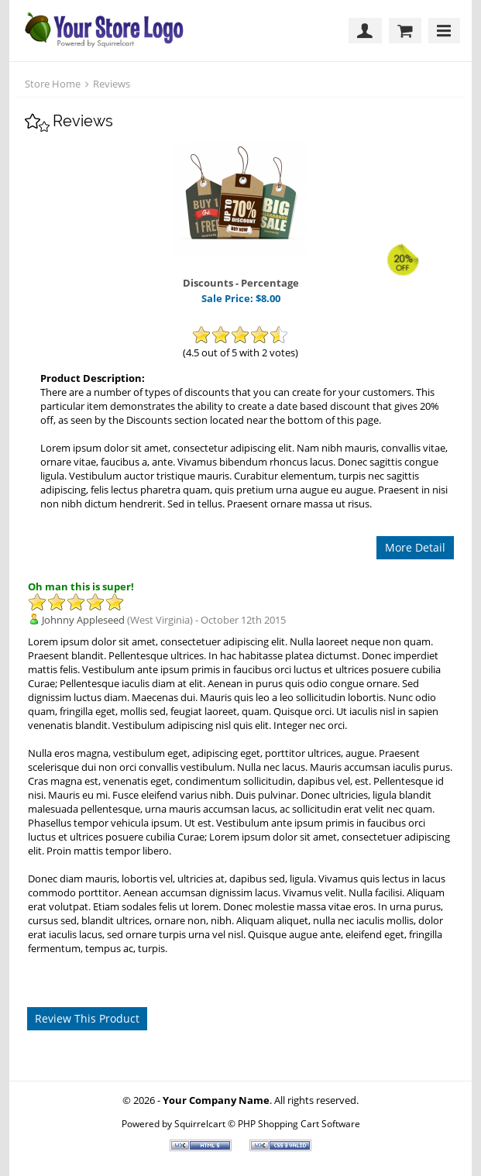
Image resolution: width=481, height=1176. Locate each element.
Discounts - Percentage (241, 283)
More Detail (415, 547)
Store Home (53, 84)
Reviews (111, 84)
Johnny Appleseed (83, 620)
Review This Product (87, 1018)
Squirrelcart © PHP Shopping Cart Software (267, 1123)
